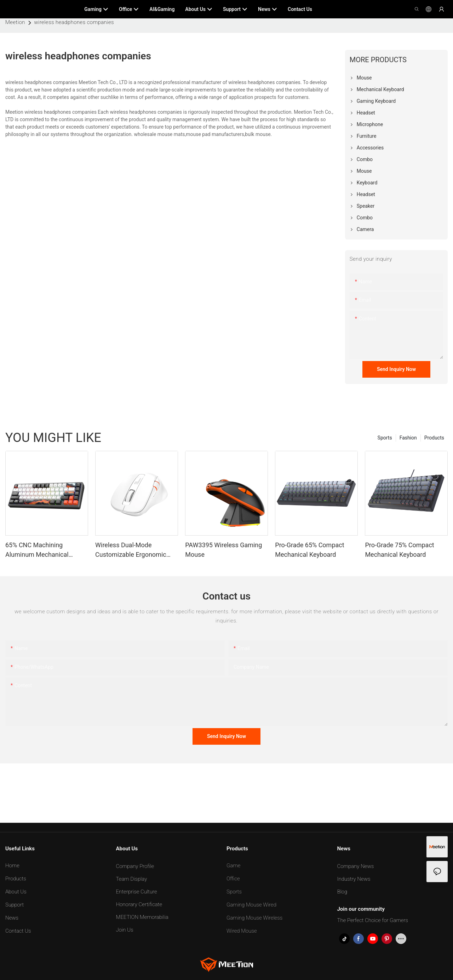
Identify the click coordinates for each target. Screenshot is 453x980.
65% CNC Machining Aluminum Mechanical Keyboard (37, 550)
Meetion (15, 22)
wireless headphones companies (74, 22)
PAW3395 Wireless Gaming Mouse (223, 549)
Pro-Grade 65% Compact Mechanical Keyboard (309, 549)
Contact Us (18, 931)
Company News (355, 866)
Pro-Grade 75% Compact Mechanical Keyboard (399, 549)
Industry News (354, 879)
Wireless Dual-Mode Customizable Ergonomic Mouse (130, 550)
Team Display (131, 879)
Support (14, 905)
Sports (385, 438)
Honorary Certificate (139, 904)
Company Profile (135, 866)
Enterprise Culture (136, 892)
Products (434, 438)
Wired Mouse (241, 931)
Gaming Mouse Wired (251, 905)
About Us (16, 892)
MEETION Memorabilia (142, 917)
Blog (342, 892)
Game (233, 865)
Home (12, 865)
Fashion (408, 438)
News (11, 918)
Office (233, 878)
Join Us (124, 930)
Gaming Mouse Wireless (254, 918)
